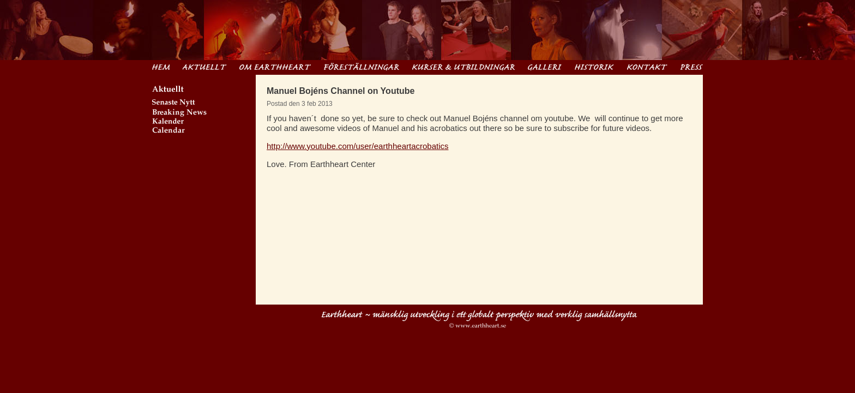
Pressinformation (692, 66)
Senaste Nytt (204, 104)
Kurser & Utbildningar (463, 66)
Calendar (204, 131)
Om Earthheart (275, 66)
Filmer (545, 66)
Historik (594, 66)
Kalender (204, 122)
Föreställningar (361, 66)
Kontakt (647, 66)
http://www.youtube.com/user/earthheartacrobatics (358, 146)
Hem (161, 66)
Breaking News (204, 113)
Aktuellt (204, 66)
